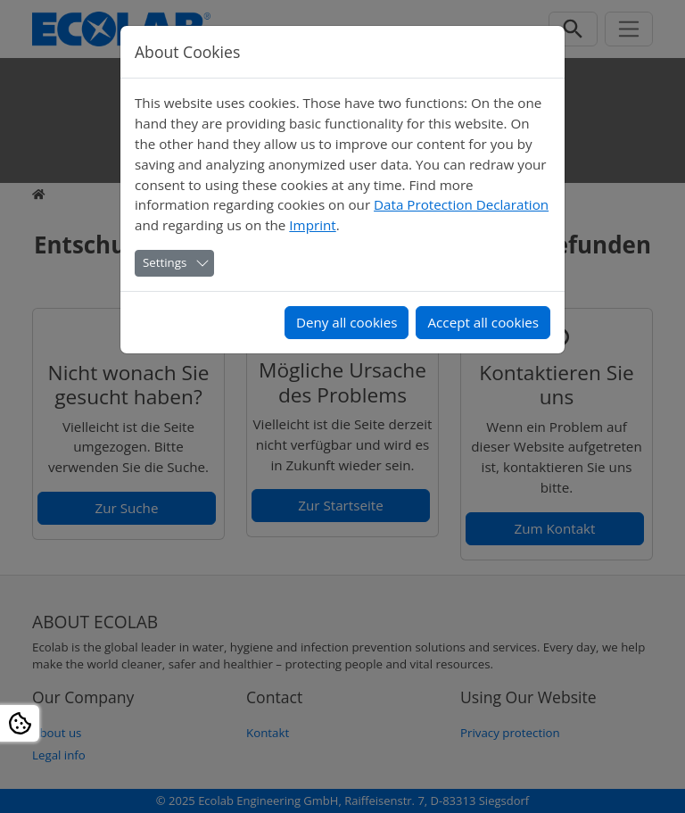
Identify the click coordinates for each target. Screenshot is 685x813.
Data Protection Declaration (461, 204)
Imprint (312, 225)
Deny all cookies (347, 322)
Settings (164, 262)
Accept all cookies (483, 322)
